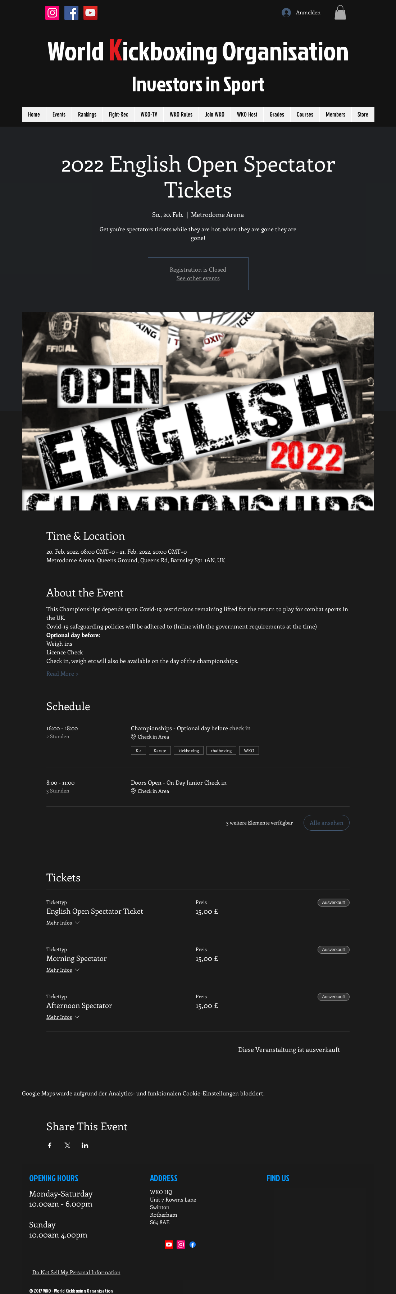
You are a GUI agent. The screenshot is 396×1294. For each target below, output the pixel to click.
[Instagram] (181, 1244)
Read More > (62, 673)
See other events (198, 278)
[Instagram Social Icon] (52, 13)
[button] (340, 12)
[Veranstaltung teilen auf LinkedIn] (85, 1145)
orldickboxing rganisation (198, 50)
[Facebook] (192, 1244)
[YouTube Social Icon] (90, 13)
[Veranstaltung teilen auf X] (67, 1145)
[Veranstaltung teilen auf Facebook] (49, 1145)
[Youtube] (169, 1244)
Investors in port (198, 83)
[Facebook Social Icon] (71, 13)
